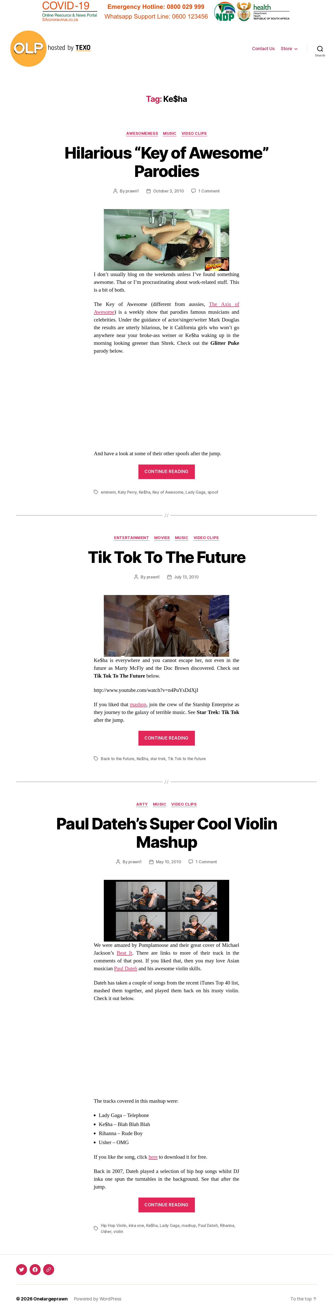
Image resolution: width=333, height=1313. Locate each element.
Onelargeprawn (50, 1298)
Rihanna (227, 1225)
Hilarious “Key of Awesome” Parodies (166, 162)
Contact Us (263, 48)
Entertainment (131, 538)
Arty (142, 804)
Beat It (124, 953)
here (152, 1157)
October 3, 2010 (168, 190)
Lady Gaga (195, 492)
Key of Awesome (168, 492)
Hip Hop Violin (113, 1225)
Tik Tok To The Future (166, 557)
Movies (162, 538)
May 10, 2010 (168, 861)
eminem (108, 492)
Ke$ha (144, 492)
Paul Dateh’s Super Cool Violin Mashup (166, 832)
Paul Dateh (125, 968)
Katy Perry (127, 492)
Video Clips (194, 133)
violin (118, 1231)
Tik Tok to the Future (187, 758)
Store (286, 48)
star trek (158, 758)
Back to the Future (117, 758)
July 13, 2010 (186, 576)
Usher (106, 1231)
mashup (138, 704)
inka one (136, 1225)
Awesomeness (142, 133)
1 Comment (209, 190)
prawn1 (132, 190)
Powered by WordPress (98, 1298)
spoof (213, 492)
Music (170, 133)
